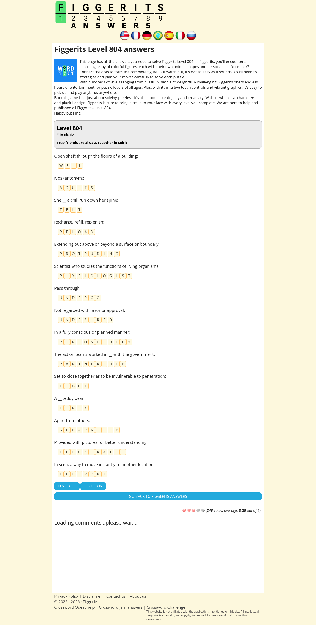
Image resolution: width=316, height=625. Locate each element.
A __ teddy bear (68, 398)
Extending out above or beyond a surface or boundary (106, 244)
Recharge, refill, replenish (78, 222)
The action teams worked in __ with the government (104, 354)
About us (138, 596)
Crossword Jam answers (121, 607)
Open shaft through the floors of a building (95, 156)
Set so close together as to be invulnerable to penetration (109, 376)
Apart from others (71, 420)
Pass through (67, 288)
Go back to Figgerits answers (158, 496)
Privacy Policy (66, 596)
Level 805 (67, 486)
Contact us (116, 596)
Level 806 (93, 486)
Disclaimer (92, 596)
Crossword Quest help (74, 607)
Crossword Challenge (166, 607)
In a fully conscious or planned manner (91, 332)
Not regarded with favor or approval (89, 310)
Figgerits (90, 601)
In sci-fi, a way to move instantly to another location (103, 464)
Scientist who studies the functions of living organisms (106, 266)
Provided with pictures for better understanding (100, 442)
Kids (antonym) (68, 178)
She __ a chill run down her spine (85, 200)
